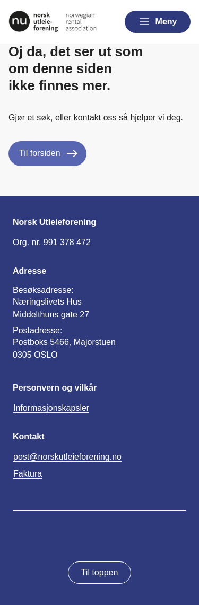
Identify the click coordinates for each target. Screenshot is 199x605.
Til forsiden (39, 153)
